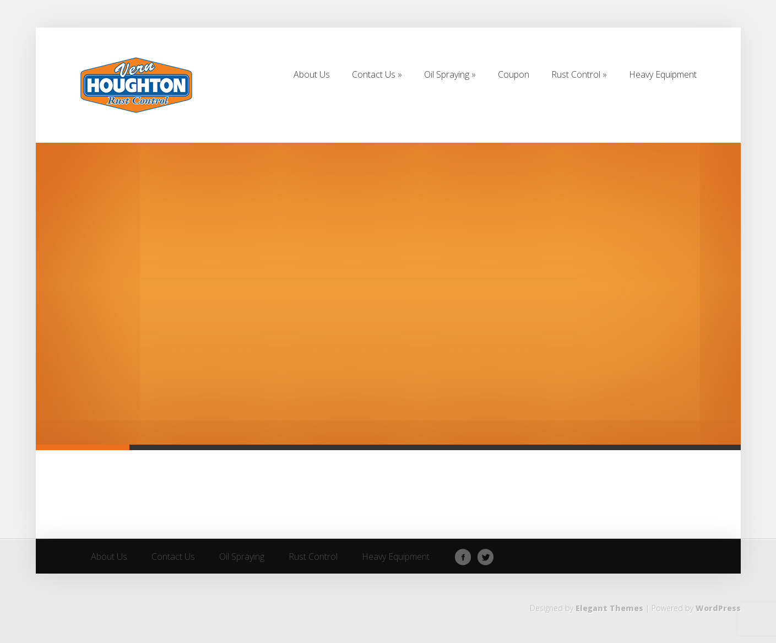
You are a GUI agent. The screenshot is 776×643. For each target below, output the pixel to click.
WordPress (718, 608)
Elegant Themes (609, 608)
